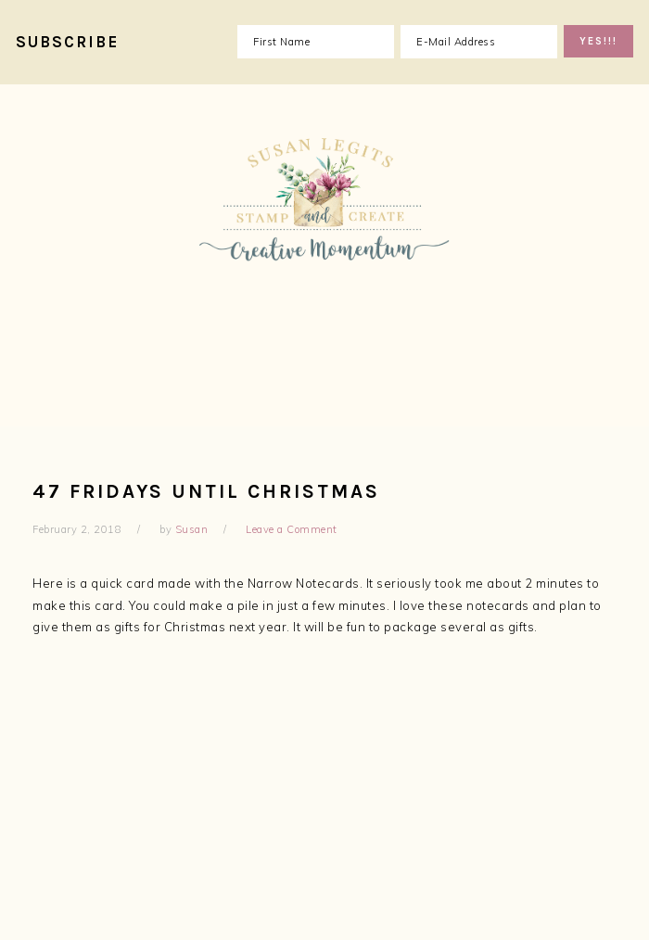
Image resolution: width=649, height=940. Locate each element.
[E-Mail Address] (479, 41)
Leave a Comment (291, 529)
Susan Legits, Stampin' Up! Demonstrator (324, 250)
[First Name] (315, 41)
